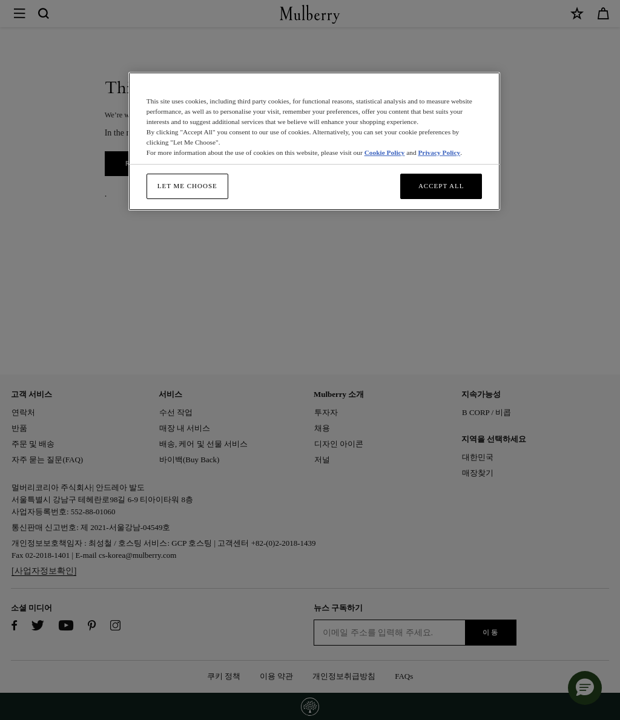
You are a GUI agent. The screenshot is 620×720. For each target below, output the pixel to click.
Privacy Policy (439, 152)
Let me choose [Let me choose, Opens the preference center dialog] (187, 185)
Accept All (441, 185)
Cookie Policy (384, 152)
